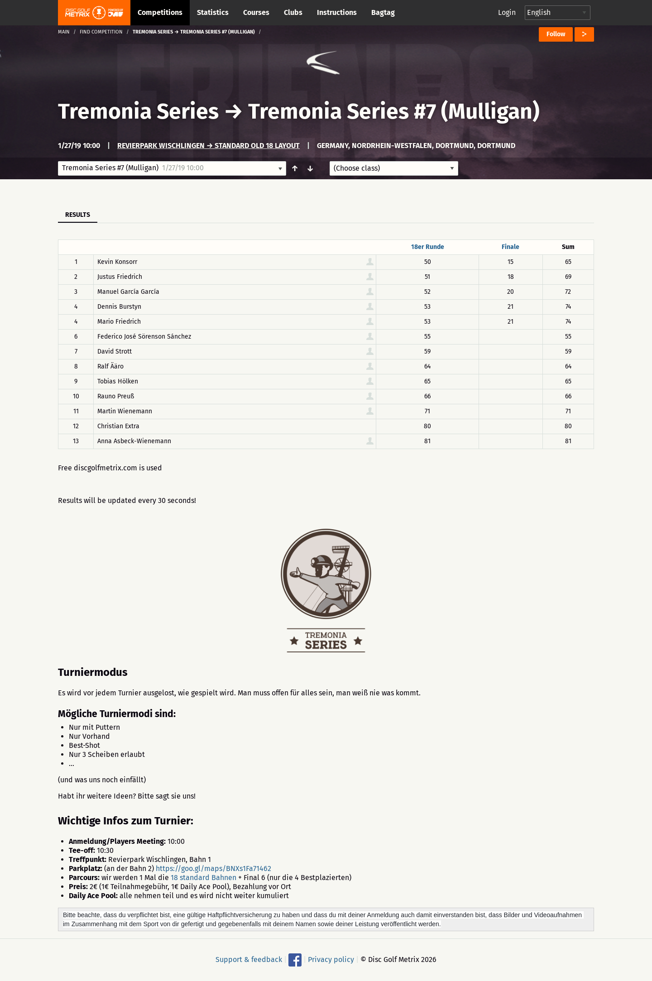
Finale (510, 247)
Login (507, 12)
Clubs (293, 12)
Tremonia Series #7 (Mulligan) (394, 111)
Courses (256, 12)
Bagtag (383, 12)
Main (64, 32)
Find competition (101, 32)
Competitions (160, 12)
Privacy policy (331, 959)
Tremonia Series (138, 111)
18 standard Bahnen (203, 877)
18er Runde (427, 247)
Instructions (337, 12)
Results (77, 215)
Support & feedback (249, 959)
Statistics (213, 12)
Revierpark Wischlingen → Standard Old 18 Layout (208, 145)
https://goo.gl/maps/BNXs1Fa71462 (213, 868)
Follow (556, 34)
